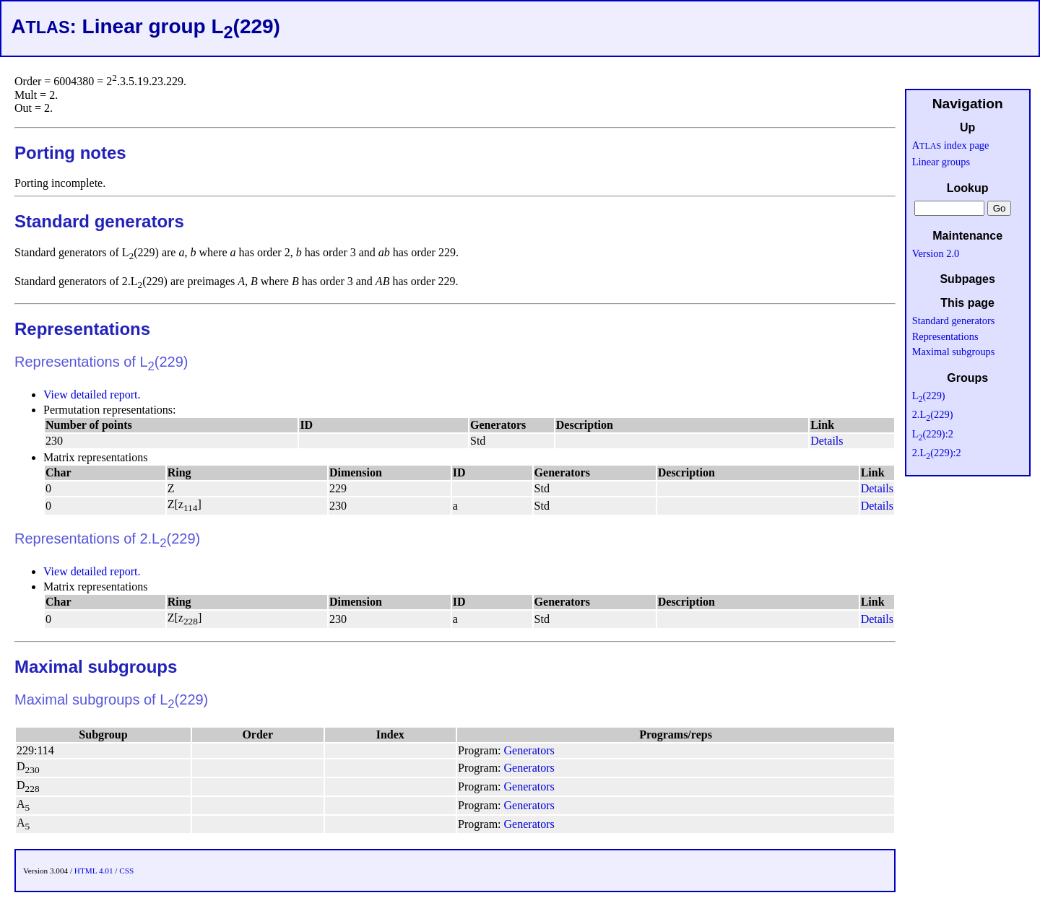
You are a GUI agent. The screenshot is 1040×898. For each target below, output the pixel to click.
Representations (82, 329)
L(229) (928, 395)
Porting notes (70, 152)
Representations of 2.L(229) (107, 538)
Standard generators (99, 221)
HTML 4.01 (93, 870)
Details (826, 441)
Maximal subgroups (95, 666)
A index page (950, 145)
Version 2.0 (936, 253)
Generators (529, 750)
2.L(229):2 (936, 452)
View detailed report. (92, 394)
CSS (126, 870)
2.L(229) (932, 414)
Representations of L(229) (101, 362)
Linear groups (941, 161)
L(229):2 (932, 434)
